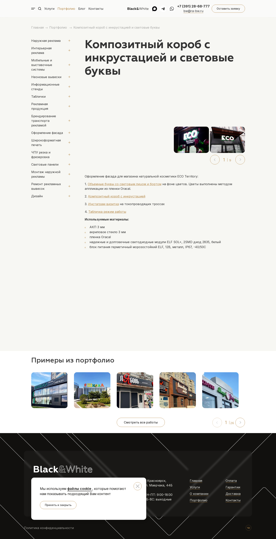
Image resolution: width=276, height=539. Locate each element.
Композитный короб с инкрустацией (116, 196)
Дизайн (37, 196)
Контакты (95, 9)
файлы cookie (79, 489)
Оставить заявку (228, 8)
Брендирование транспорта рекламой (43, 120)
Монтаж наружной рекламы (45, 174)
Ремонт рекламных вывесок (46, 186)
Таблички (38, 96)
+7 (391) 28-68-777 (193, 6)
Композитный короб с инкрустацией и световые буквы (116, 27)
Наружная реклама (46, 41)
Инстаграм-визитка (103, 204)
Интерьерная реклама (41, 50)
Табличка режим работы (107, 212)
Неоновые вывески (46, 77)
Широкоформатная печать (46, 142)
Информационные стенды (45, 87)
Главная (37, 27)
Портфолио (66, 9)
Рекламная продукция (39, 106)
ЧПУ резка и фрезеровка (40, 154)
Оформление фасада (47, 133)
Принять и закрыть (58, 505)
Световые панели (44, 164)
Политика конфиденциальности (49, 528)
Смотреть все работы (141, 422)
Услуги (49, 9)
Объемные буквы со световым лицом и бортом (124, 184)
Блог (81, 9)
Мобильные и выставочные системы (41, 64)
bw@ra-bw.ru (193, 11)
